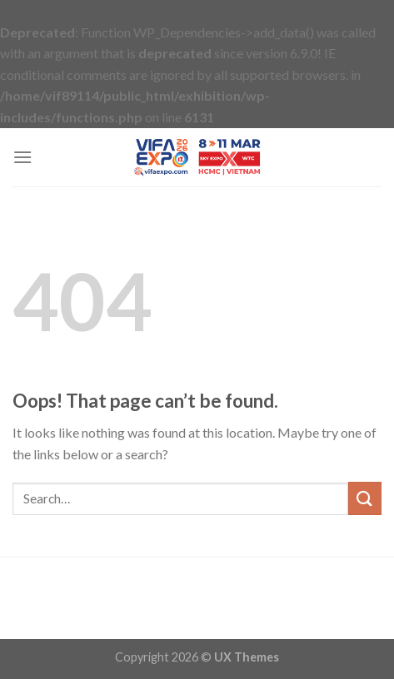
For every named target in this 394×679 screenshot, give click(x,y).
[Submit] (365, 498)
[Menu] (22, 156)
